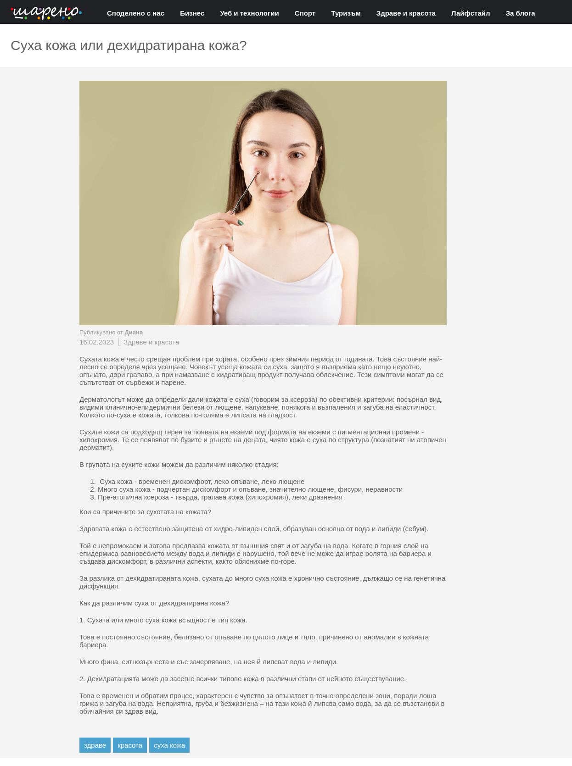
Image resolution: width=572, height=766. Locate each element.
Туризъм (345, 13)
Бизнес (192, 13)
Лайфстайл (470, 13)
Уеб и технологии (249, 13)
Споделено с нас (135, 13)
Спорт (305, 13)
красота (130, 745)
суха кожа (169, 745)
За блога (520, 13)
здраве (95, 745)
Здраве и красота (406, 13)
